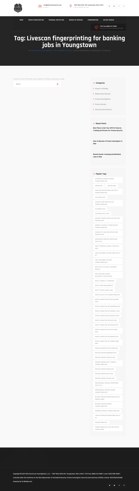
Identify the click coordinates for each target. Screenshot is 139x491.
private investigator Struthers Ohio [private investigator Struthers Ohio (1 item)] (106, 331)
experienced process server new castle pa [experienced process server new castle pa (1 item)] (106, 240)
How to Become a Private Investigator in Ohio (107, 142)
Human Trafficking (101, 89)
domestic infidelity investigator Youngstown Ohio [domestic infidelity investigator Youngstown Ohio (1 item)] (106, 226)
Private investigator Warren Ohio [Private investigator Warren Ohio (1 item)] (106, 336)
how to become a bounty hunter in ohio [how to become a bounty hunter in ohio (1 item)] (107, 247)
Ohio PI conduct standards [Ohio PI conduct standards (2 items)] (104, 281)
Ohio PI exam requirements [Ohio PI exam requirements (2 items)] (104, 285)
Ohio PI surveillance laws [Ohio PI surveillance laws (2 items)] (104, 290)
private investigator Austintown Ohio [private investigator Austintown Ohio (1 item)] (106, 301)
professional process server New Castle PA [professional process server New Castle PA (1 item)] (106, 384)
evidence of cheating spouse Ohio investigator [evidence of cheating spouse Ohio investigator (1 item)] (106, 233)
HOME (21, 20)
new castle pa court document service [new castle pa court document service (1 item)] (106, 268)
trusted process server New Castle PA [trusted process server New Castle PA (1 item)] (107, 417)
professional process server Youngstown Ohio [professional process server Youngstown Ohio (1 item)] (105, 391)
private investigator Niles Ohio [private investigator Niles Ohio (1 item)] (106, 320)
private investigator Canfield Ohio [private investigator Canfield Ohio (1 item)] (107, 316)
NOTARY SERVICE (108, 20)
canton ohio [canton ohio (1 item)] (111, 186)
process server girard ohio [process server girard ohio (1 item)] (104, 369)
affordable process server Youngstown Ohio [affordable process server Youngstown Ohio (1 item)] (104, 180)
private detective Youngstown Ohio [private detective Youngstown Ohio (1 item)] (107, 295)
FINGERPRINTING (93, 20)
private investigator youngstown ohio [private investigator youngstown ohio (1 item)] (107, 342)
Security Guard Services (103, 109)
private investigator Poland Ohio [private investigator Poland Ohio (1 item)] (106, 325)
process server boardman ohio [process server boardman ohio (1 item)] (105, 353)
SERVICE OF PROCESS (76, 20)
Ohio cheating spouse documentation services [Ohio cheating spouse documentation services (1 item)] (103, 275)
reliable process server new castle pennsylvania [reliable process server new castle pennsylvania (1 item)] (107, 398)
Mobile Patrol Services (103, 94)
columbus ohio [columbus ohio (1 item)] (100, 209)
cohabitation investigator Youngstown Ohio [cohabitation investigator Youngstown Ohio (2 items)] (104, 203)
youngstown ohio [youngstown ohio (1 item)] (101, 422)
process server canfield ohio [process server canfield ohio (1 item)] (105, 357)
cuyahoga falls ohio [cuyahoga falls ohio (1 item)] (102, 213)
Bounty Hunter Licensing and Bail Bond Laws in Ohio (107, 155)
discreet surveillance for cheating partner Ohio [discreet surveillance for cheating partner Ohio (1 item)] (107, 219)
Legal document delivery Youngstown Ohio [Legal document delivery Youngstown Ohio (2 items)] (103, 261)
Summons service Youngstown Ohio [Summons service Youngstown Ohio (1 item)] (107, 411)
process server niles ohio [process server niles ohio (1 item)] (104, 374)
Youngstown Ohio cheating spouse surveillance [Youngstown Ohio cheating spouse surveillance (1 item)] (107, 428)
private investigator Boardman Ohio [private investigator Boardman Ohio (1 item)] (107, 306)
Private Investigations (103, 99)
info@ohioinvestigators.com (52, 5)
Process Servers (100, 104)
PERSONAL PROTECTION (56, 20)
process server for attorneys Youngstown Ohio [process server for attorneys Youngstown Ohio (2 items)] (105, 363)
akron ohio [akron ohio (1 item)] (99, 186)
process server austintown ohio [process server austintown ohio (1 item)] (106, 348)
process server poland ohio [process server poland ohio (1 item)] (104, 378)
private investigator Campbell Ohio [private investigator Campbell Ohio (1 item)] (107, 311)
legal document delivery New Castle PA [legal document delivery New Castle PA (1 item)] (107, 254)
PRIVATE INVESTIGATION (36, 20)
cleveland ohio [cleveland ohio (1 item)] (100, 197)
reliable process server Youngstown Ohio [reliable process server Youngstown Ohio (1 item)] (103, 405)
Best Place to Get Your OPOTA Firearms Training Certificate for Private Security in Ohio (107, 130)
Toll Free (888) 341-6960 (108, 26)
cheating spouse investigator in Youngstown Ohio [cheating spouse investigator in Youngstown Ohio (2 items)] (106, 192)
